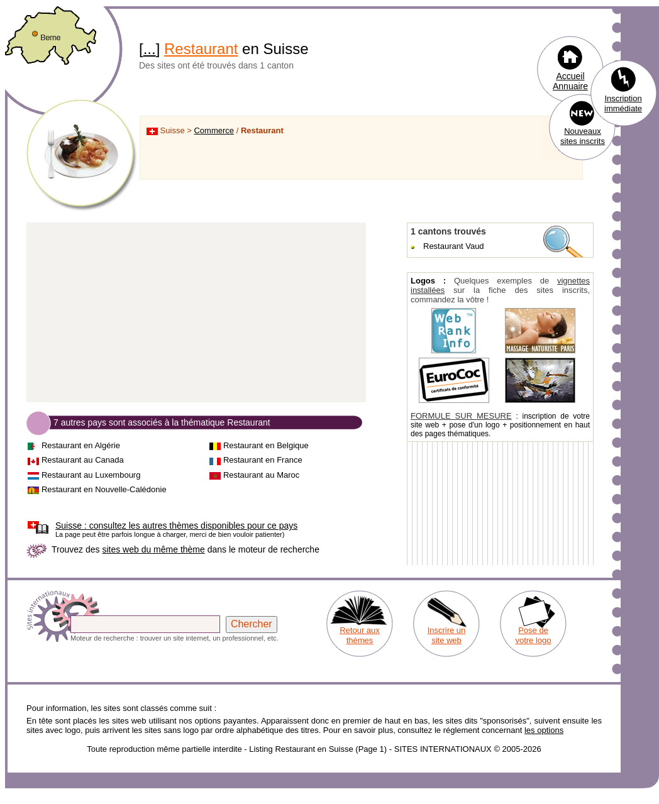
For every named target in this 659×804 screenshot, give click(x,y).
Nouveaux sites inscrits (582, 136)
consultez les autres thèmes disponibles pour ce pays (176, 525)
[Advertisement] (196, 313)
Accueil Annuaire (570, 81)
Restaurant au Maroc (261, 475)
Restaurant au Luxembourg (91, 475)
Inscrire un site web (447, 635)
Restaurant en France (262, 460)
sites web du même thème (153, 549)
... (149, 48)
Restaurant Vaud (453, 246)
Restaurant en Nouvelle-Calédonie (104, 489)
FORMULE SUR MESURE (461, 416)
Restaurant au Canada (83, 460)
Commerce (214, 130)
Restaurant (201, 48)
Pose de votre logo (533, 635)
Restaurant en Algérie (81, 445)
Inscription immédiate (623, 103)
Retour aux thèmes (360, 635)
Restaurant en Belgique (266, 445)
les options (543, 730)
